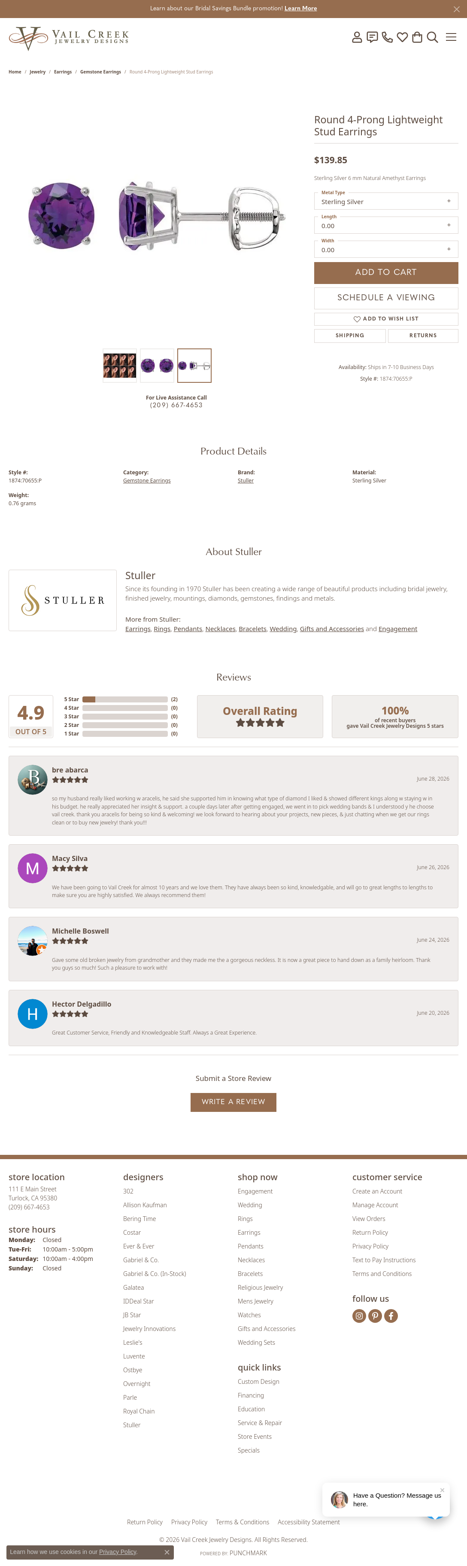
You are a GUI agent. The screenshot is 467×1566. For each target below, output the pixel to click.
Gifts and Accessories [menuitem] (267, 1329)
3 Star (71, 716)
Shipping (350, 336)
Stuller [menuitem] (131, 1425)
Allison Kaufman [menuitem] (145, 1205)
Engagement (398, 628)
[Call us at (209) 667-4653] (29, 1207)
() (174, 699)
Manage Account (375, 1205)
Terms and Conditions (382, 1274)
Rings (162, 628)
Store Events (255, 1436)
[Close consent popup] (167, 1552)
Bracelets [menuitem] (250, 1274)
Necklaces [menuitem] (251, 1260)
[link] (372, 37)
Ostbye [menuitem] (132, 1370)
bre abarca (70, 770)
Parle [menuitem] (130, 1397)
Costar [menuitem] (132, 1232)
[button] (357, 37)
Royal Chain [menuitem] (139, 1411)
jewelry (37, 72)
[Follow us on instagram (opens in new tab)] (359, 1316)
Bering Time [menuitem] (139, 1219)
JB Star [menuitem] (132, 1315)
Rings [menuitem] (245, 1219)
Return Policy (370, 1232)
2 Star (71, 725)
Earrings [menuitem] (249, 1232)
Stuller (246, 480)
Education (251, 1409)
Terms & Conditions (242, 1522)
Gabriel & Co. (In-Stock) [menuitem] (154, 1274)
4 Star (71, 707)
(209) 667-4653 (176, 406)
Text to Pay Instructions (384, 1260)
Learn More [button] (301, 9)
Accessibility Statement (309, 1522)
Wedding (283, 628)
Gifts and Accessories (332, 628)
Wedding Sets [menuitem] (256, 1342)
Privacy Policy (370, 1246)
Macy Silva (70, 858)
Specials (249, 1450)
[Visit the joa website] (204, 1491)
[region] (157, 215)
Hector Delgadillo (81, 1004)
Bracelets (253, 628)
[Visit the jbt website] (304, 1491)
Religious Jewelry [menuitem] (260, 1287)
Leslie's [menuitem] (132, 1342)
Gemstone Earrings (100, 72)
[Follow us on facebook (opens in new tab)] (391, 1316)
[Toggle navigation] (452, 36)
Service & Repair (260, 1423)
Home (15, 72)
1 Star (71, 733)
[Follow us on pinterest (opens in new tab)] (375, 1316)
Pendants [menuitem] (251, 1246)
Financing (251, 1395)
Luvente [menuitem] (134, 1356)
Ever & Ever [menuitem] (138, 1246)
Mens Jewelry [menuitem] (255, 1301)
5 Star (71, 699)
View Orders (368, 1219)
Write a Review (234, 1102)
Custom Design (258, 1381)
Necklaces (220, 628)
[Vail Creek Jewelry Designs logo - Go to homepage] (68, 36)
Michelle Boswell (80, 931)
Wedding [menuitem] (250, 1205)
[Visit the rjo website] (236, 1491)
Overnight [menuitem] (137, 1384)
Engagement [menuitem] (255, 1191)
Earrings (63, 72)
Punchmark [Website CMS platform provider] (248, 1553)
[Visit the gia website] (166, 1491)
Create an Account (377, 1191)
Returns (423, 336)
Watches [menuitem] (249, 1315)
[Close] (456, 9)
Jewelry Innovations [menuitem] (149, 1329)
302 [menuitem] (128, 1191)
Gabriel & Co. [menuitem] (141, 1260)
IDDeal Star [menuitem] (138, 1301)
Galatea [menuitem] (133, 1287)
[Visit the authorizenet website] (269, 1491)
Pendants (188, 628)
